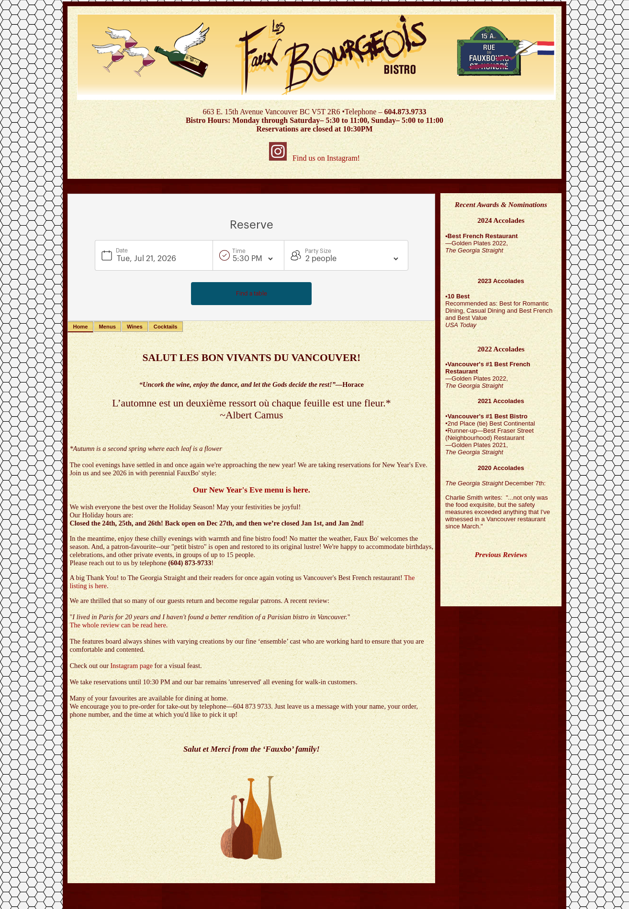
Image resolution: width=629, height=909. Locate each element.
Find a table (251, 293)
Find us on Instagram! (314, 158)
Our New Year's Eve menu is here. (251, 489)
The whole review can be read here (117, 625)
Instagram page (132, 665)
